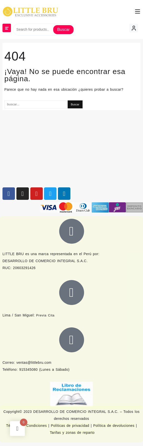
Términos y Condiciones (27, 426)
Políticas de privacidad (70, 426)
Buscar (63, 29)
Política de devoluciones (114, 426)
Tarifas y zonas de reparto (72, 433)
